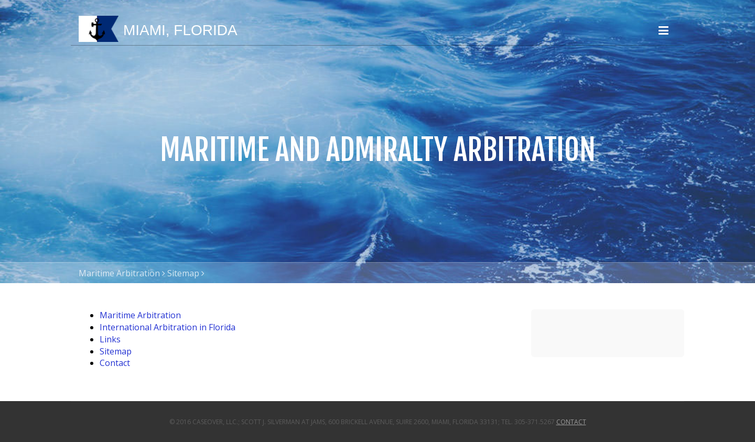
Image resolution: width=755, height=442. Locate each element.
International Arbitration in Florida (167, 327)
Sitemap (183, 273)
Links (110, 339)
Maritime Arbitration (119, 273)
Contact (115, 363)
